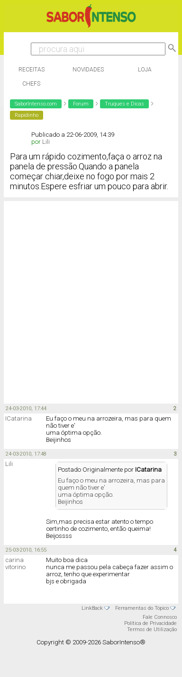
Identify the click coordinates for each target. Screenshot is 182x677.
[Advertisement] (89, 301)
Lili (46, 141)
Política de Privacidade (150, 623)
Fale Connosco (160, 617)
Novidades (88, 69)
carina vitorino (15, 563)
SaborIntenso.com (36, 104)
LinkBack (92, 608)
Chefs (31, 83)
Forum (81, 104)
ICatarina (18, 418)
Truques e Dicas (124, 104)
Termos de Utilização (152, 629)
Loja (145, 69)
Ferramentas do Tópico (142, 608)
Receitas (31, 69)
